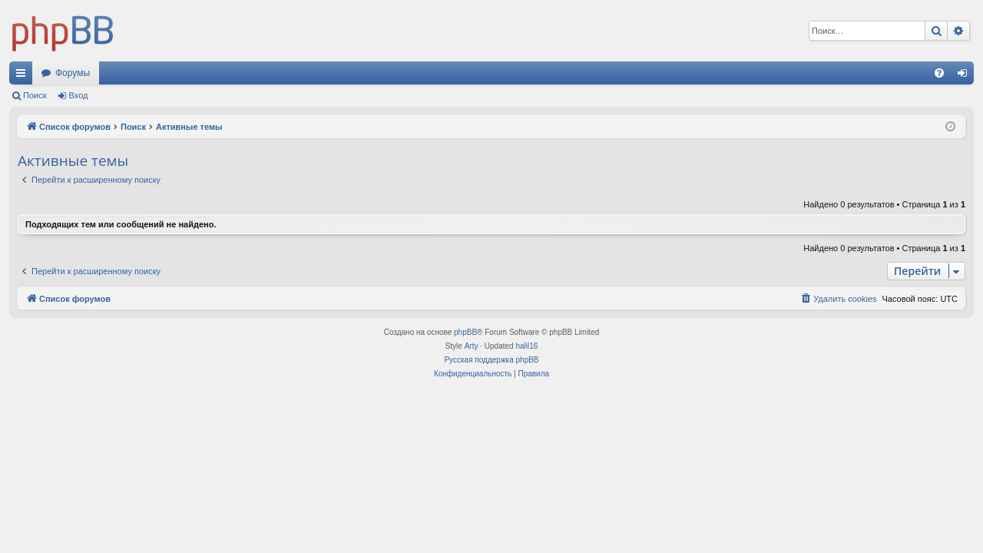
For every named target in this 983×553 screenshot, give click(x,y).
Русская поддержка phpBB (491, 360)
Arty (471, 346)
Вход (78, 95)
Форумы (72, 73)
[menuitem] (939, 72)
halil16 (526, 346)
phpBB (465, 332)
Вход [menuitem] (966, 76)
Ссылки (23, 76)
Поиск (34, 95)
